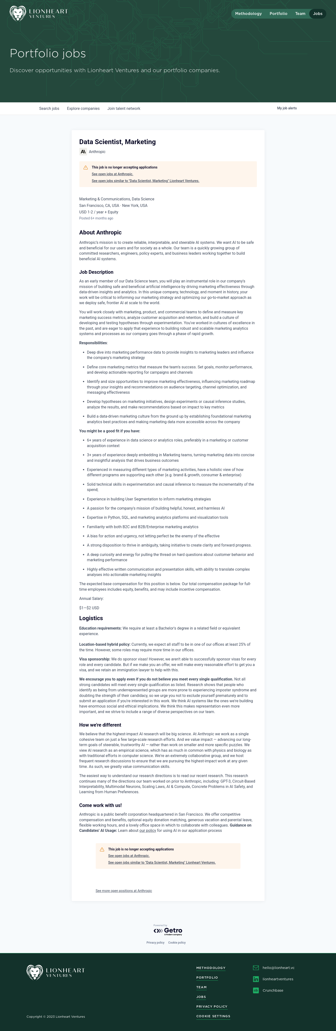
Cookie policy (177, 942)
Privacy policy (155, 942)
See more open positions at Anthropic (124, 891)
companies (83, 108)
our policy (147, 830)
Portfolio (279, 13)
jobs (49, 108)
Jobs (317, 13)
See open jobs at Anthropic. (112, 174)
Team (300, 13)
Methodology (248, 13)
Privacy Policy (212, 1006)
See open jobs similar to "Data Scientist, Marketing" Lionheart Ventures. (145, 181)
